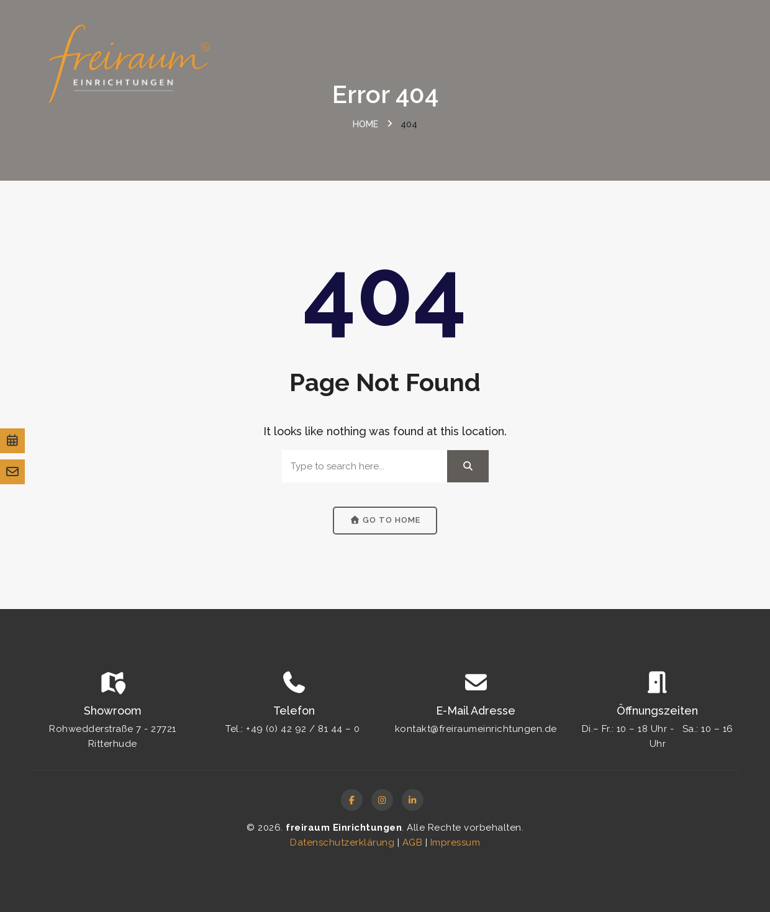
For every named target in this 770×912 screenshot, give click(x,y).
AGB (412, 842)
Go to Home (385, 520)
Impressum (455, 842)
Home (365, 124)
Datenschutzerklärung (342, 842)
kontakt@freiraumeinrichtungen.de (476, 728)
